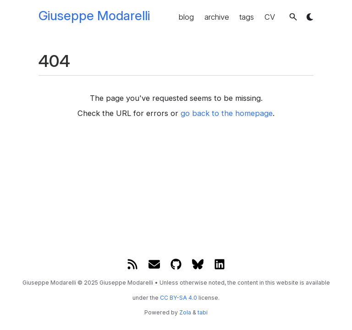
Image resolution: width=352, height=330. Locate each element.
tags (246, 17)
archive (216, 17)
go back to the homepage (227, 113)
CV (269, 17)
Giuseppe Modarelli (94, 15)
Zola (185, 312)
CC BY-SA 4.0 (178, 297)
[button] (293, 17)
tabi (203, 312)
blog (186, 17)
